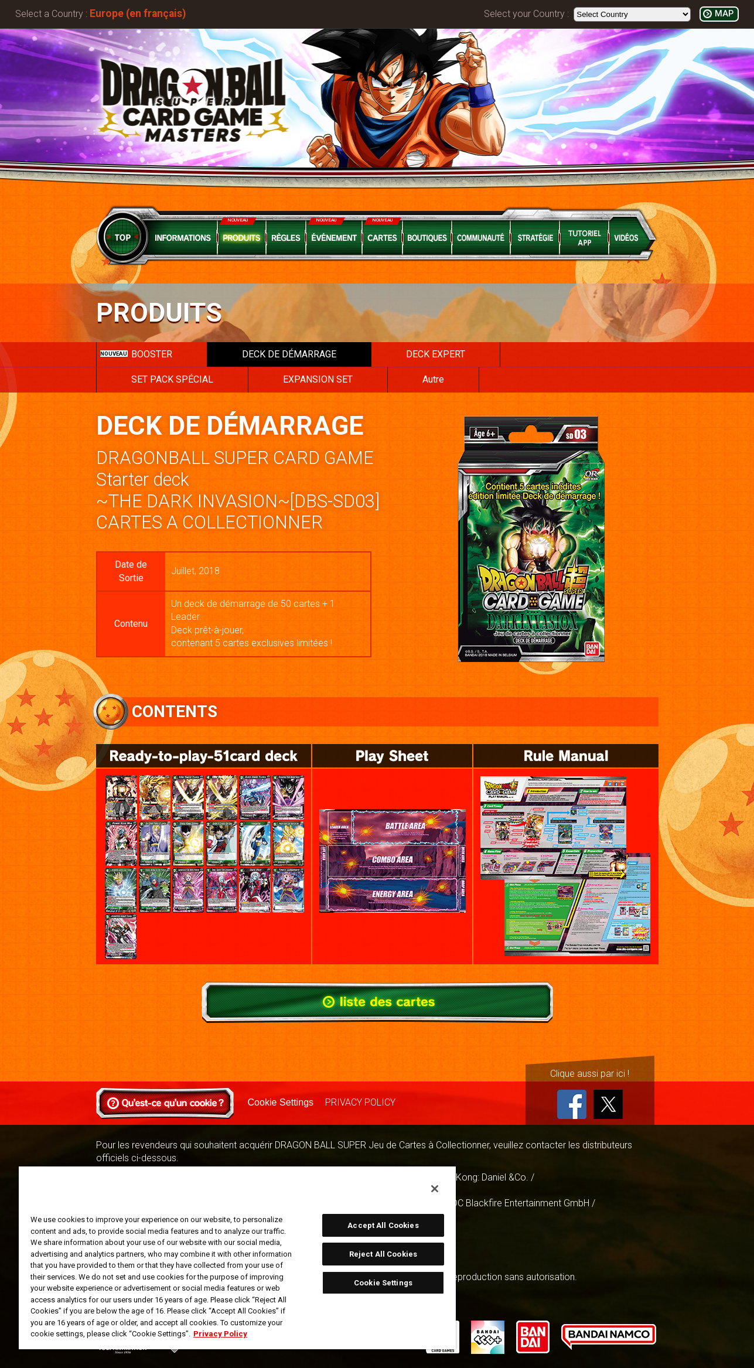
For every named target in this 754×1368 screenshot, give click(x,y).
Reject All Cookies (383, 1254)
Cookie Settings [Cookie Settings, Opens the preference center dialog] (383, 1282)
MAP (724, 14)
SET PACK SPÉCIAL (172, 379)
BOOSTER (136, 354)
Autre (433, 379)
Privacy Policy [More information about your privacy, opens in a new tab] (220, 1333)
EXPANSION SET (318, 379)
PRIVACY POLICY (360, 1102)
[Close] (435, 1189)
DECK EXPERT (435, 354)
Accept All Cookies (382, 1225)
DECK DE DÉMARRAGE (289, 354)
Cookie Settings (280, 1102)
